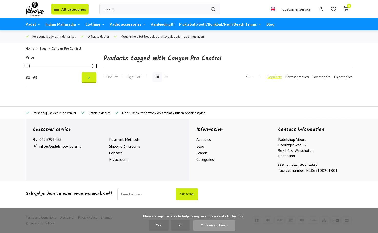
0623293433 (50, 139)
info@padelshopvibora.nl (60, 146)
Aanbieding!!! (162, 24)
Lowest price (321, 77)
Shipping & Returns (124, 146)
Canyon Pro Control (66, 48)
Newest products (297, 77)
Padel (33, 24)
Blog (270, 24)
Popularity (275, 77)
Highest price (343, 77)
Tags (46, 48)
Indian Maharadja (62, 24)
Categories (205, 159)
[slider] (27, 66)
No (180, 225)
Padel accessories (128, 24)
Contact (115, 152)
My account (118, 159)
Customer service (296, 9)
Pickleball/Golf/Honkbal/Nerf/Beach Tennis (220, 24)
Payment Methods (124, 139)
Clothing (95, 24)
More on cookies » (214, 225)
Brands (202, 152)
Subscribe (187, 194)
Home (33, 48)
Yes (158, 225)
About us (203, 139)
